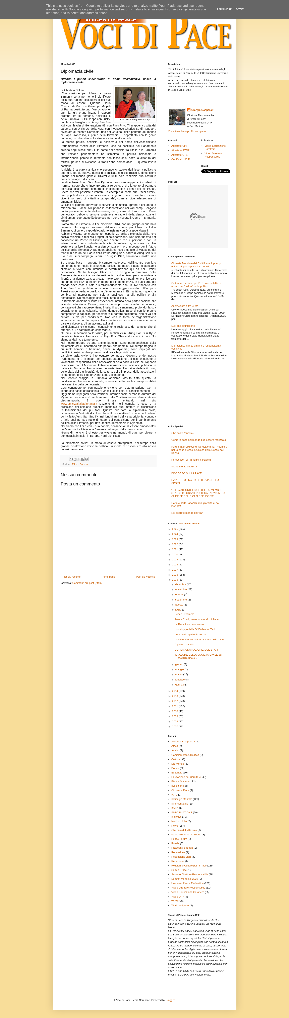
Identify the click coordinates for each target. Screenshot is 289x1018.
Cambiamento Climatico (185, 754)
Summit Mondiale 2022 (184, 878)
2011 (175, 706)
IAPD (174, 794)
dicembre (181, 584)
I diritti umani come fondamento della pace (199, 639)
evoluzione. (178, 785)
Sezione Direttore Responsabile (189, 874)
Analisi (175, 750)
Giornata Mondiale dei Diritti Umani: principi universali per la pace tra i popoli (196, 265)
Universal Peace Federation (187, 883)
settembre (181, 599)
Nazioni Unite (179, 821)
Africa (174, 745)
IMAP (174, 808)
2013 (175, 696)
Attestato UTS (179, 154)
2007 (175, 726)
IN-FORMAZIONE (181, 812)
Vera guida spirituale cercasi (191, 634)
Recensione (178, 852)
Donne (175, 768)
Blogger (170, 1000)
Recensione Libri (181, 856)
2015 (175, 579)
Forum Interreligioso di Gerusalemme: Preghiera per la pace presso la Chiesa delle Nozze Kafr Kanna (199, 449)
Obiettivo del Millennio (184, 830)
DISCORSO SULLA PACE (186, 473)
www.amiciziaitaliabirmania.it (79, 403)
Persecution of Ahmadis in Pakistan (191, 459)
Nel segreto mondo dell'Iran (187, 512)
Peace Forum (179, 838)
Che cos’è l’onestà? (182, 433)
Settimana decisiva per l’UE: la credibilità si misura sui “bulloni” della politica (196, 285)
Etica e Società (80, 464)
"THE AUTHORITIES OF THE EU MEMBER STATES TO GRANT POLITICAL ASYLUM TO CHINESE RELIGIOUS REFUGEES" (198, 493)
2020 (175, 554)
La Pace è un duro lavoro (189, 624)
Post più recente (71, 576)
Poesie (175, 843)
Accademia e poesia (183, 741)
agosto (179, 604)
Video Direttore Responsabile (213, 155)
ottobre (179, 594)
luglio (178, 609)
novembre (181, 589)
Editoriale (176, 772)
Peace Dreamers (184, 614)
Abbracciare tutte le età (184, 305)
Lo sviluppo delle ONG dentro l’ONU (196, 629)
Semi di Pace (179, 869)
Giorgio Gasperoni (202, 109)
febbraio (180, 679)
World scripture (180, 905)
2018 (175, 564)
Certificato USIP (180, 159)
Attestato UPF (179, 145)
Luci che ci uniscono (183, 325)
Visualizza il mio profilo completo (187, 131)
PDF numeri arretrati (189, 523)
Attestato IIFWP (180, 150)
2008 (175, 721)
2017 (175, 569)
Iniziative (176, 816)
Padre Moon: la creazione (186, 834)
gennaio (180, 684)
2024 (175, 534)
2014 (175, 690)
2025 (175, 529)
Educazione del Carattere (186, 776)
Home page (108, 576)
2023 (175, 539)
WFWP (175, 901)
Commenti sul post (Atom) (87, 582)
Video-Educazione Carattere (215, 147)
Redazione (177, 861)
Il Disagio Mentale (181, 799)
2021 (175, 549)
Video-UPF (177, 896)
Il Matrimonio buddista (184, 466)
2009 (175, 716)
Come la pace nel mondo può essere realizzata (198, 439)
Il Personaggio (179, 803)
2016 (175, 574)
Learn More (224, 9)
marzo (179, 674)
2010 (175, 711)
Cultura (175, 759)
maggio (179, 669)
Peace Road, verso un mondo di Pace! (197, 619)
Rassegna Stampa (182, 847)
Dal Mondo (177, 763)
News (174, 825)
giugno (179, 664)
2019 (175, 559)
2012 (175, 701)
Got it (240, 9)
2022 (175, 544)
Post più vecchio (145, 576)
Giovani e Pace (180, 790)
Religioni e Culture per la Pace (189, 865)
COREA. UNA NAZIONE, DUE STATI (196, 649)
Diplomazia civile (184, 644)
